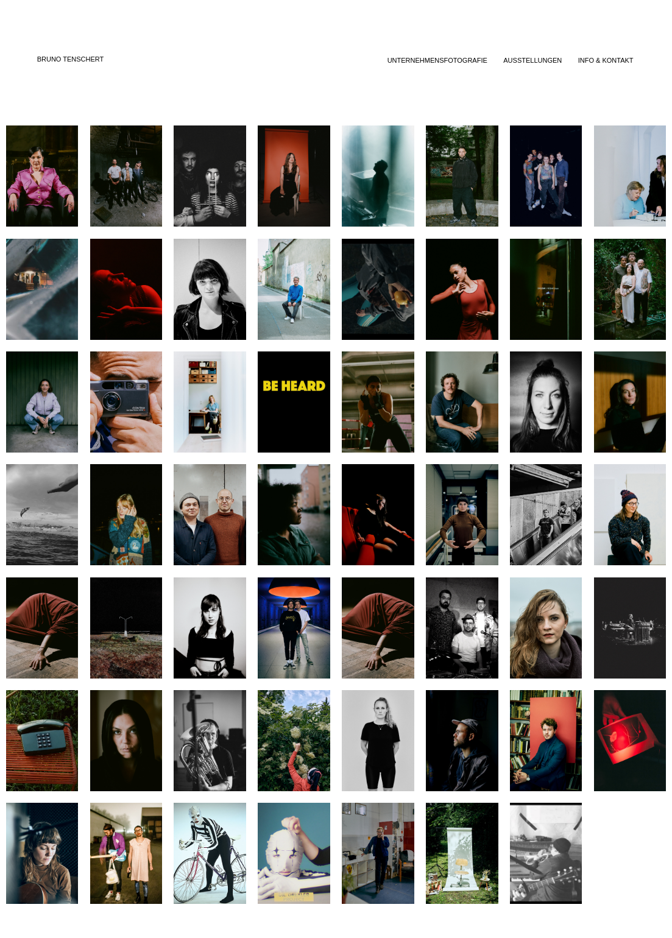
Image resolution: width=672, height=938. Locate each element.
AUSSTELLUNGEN (532, 60)
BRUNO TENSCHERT (70, 59)
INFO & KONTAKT (606, 60)
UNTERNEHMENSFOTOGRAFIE (437, 60)
